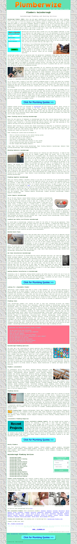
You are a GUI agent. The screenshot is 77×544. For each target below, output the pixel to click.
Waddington (40, 512)
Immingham (60, 513)
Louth (22, 513)
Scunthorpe (56, 512)
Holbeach (43, 510)
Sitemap (8, 533)
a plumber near (59, 424)
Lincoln (56, 515)
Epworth (10, 515)
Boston (61, 515)
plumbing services (13, 375)
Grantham (55, 510)
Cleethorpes (48, 512)
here (29, 185)
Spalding (17, 516)
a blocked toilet (22, 203)
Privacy (68, 533)
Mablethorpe (11, 513)
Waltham (18, 513)
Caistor (52, 516)
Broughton (36, 515)
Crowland (27, 512)
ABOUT (57, 9)
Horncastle (10, 516)
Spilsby (15, 515)
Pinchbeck (20, 512)
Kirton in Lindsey (46, 515)
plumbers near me (19, 434)
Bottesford (62, 510)
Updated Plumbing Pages (23, 533)
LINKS (54, 9)
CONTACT (61, 9)
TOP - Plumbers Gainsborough (15, 523)
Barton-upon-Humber (25, 516)
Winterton (33, 512)
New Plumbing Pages (14, 533)
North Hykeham (43, 516)
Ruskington (53, 513)
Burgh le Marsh (35, 513)
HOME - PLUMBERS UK (38, 529)
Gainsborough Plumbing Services (21, 454)
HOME (50, 9)
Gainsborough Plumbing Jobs (55, 519)
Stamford (66, 513)
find (12, 447)
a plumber (40, 198)
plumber (24, 25)
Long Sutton (44, 513)
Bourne (62, 512)
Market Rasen (35, 516)
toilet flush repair (63, 309)
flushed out (11, 173)
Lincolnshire (30, 510)
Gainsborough (37, 106)
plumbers (56, 31)
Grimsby (67, 515)
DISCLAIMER (66, 9)
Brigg (14, 512)
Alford (67, 512)
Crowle (27, 513)
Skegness (49, 510)
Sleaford (21, 515)
